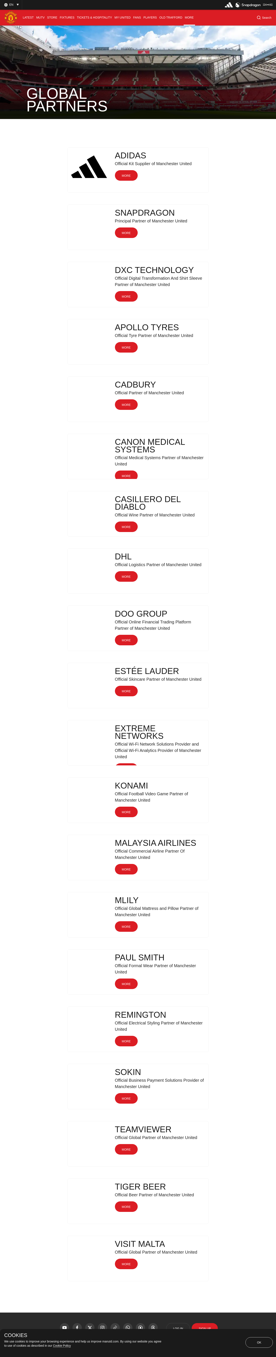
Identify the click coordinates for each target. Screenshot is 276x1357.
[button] (11, 4)
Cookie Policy (62, 1345)
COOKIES (15, 1335)
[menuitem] (28, 17)
